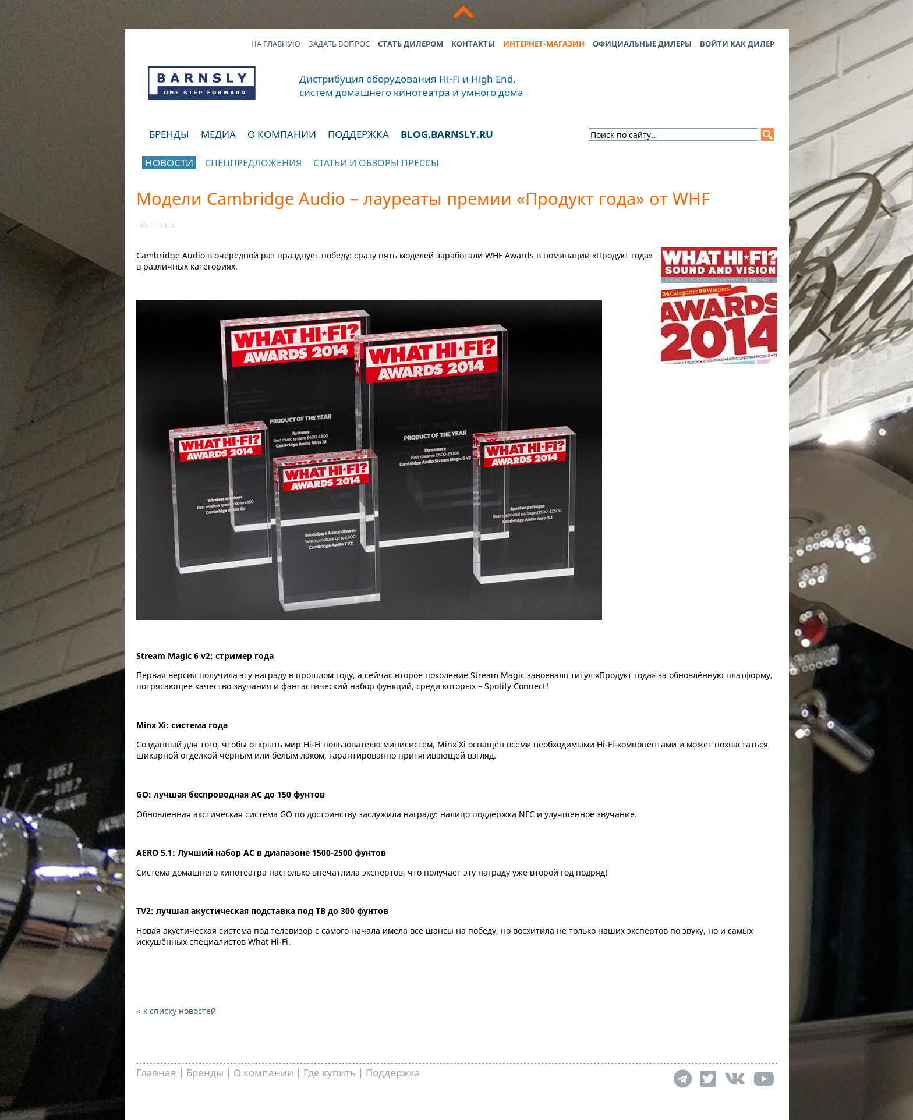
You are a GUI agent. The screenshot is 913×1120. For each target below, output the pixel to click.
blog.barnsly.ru (447, 134)
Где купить (329, 1072)
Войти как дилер (737, 43)
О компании (281, 134)
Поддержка (358, 134)
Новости (169, 162)
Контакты (473, 43)
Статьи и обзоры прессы (376, 163)
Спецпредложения (253, 163)
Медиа (218, 134)
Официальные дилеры (642, 43)
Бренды (169, 134)
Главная (156, 1072)
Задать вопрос (339, 43)
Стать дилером (410, 43)
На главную (275, 43)
